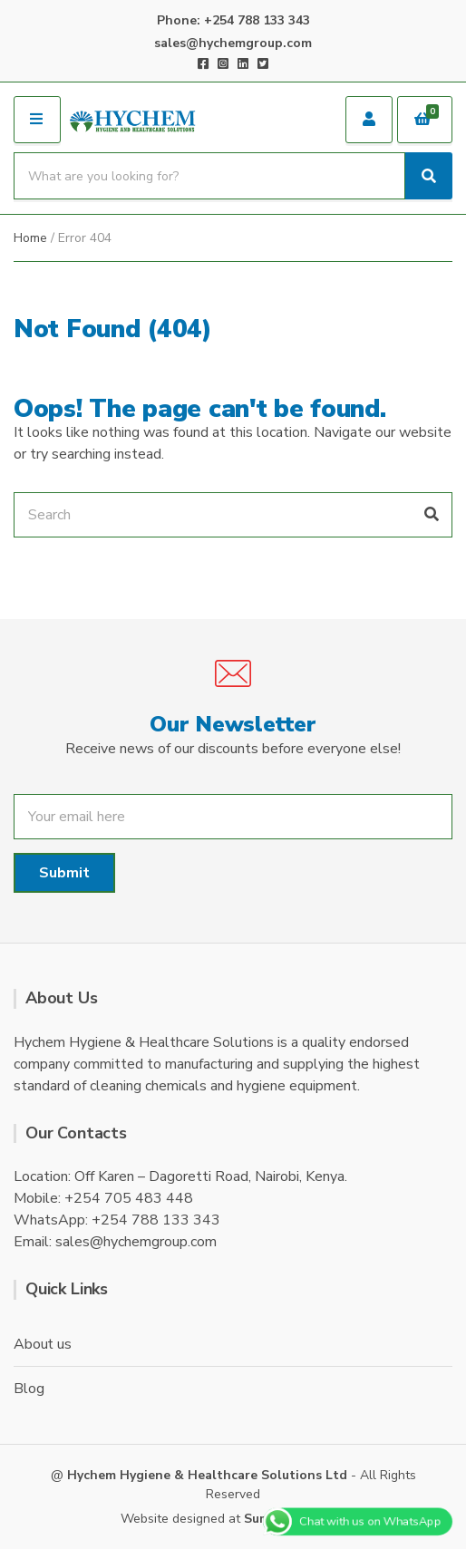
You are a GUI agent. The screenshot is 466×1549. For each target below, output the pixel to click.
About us (43, 1344)
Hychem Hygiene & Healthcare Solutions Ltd (207, 1475)
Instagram (223, 63)
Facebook (203, 63)
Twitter (263, 63)
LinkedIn (243, 63)
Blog (29, 1389)
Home (30, 238)
